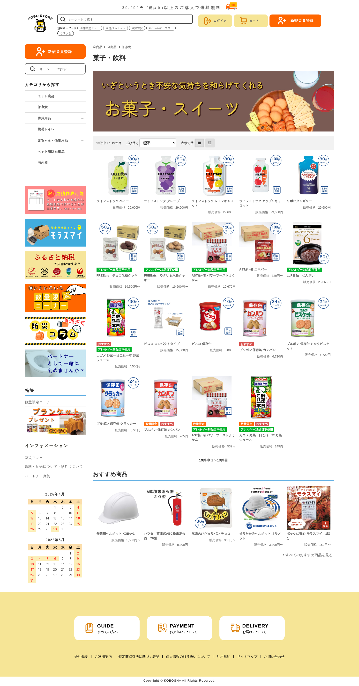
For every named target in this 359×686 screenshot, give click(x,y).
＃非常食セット (90, 28)
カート (254, 20)
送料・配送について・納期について (54, 466)
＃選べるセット (115, 28)
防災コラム (34, 457)
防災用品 (44, 118)
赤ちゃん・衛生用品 (52, 140)
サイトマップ (247, 656)
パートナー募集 (37, 475)
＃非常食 (137, 28)
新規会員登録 (60, 51)
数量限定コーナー (39, 401)
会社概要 (81, 656)
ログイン (219, 20)
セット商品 (45, 96)
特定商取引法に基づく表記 (139, 656)
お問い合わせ (274, 656)
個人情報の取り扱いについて (188, 656)
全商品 (97, 47)
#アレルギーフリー (161, 28)
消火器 (42, 162)
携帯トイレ (45, 129)
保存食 (126, 47)
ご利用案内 (103, 656)
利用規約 (223, 656)
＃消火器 (65, 33)
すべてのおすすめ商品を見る (309, 555)
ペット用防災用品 (51, 151)
